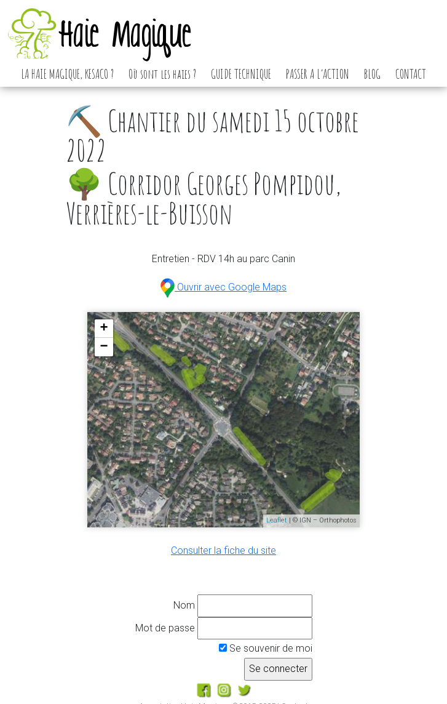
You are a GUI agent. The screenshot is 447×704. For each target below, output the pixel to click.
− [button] (104, 347)
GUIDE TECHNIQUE (241, 74)
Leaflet (276, 520)
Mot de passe (165, 628)
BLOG (372, 74)
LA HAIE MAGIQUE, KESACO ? (67, 74)
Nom (184, 605)
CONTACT (410, 74)
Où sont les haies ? (162, 74)
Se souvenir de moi (265, 648)
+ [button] (104, 328)
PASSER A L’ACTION (317, 74)
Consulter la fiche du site (223, 550)
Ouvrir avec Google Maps (223, 287)
